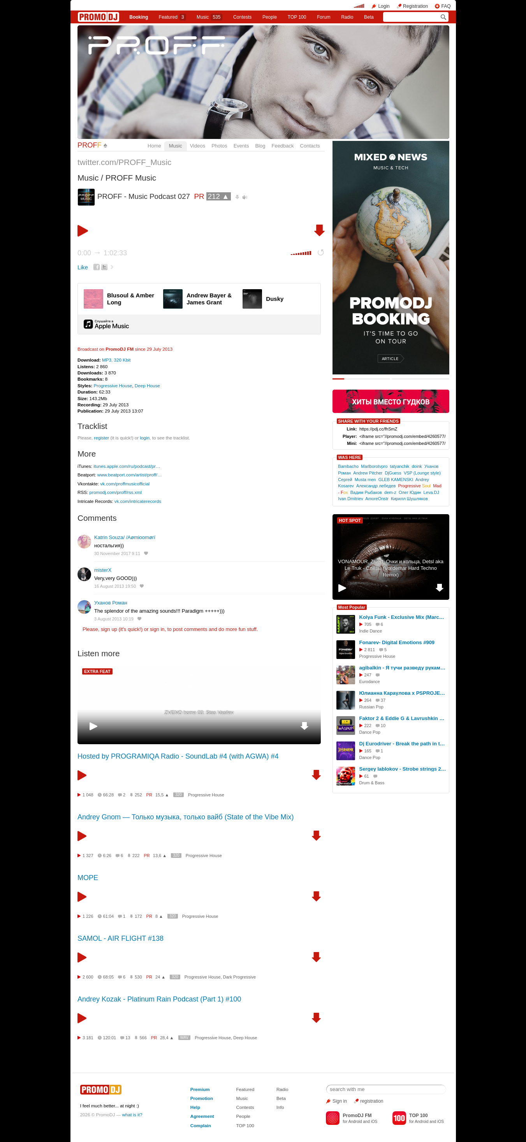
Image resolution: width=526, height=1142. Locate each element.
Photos (219, 146)
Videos (198, 146)
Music (209, 17)
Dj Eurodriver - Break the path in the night (403, 743)
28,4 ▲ (167, 1037)
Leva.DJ (432, 492)
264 (367, 700)
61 (366, 776)
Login (383, 6)
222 (135, 855)
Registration (415, 6)
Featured (172, 17)
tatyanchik (400, 466)
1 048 (88, 794)
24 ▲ (160, 977)
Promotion (201, 1098)
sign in (157, 629)
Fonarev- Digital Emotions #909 (397, 642)
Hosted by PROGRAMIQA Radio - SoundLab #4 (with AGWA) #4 (178, 756)
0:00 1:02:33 (102, 253)
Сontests (242, 17)
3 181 (88, 1037)
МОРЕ (87, 878)
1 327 (88, 855)
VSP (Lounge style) (422, 473)
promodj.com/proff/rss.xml (116, 492)
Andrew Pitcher (367, 473)
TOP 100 (297, 17)
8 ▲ (159, 916)
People (269, 17)
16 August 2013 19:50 (115, 586)
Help (195, 1107)
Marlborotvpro (374, 466)
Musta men (365, 479)
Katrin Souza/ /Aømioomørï (124, 537)
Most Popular (352, 607)
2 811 (369, 649)
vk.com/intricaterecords (137, 501)
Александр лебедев (376, 485)
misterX (102, 570)
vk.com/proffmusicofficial (125, 483)
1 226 (88, 916)
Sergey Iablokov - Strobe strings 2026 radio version (403, 768)
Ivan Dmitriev (350, 498)
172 (138, 916)
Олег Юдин (410, 492)
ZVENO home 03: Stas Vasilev (199, 713)
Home (154, 146)
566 (142, 1037)
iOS (374, 1121)
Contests (245, 1107)
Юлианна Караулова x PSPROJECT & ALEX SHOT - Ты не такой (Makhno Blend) (403, 693)
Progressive (414, 485)
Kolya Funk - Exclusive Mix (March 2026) (403, 617)
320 (178, 794)
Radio (347, 17)
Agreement (202, 1116)
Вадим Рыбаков (366, 492)
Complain (200, 1125)
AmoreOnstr (377, 498)
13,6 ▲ (160, 855)
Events (241, 146)
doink (417, 466)
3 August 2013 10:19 (114, 619)
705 (367, 624)
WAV (184, 1037)
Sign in (339, 1101)
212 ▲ (218, 196)
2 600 (88, 977)
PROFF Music (131, 177)
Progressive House (113, 385)
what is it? (132, 1114)
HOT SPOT (350, 520)
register (101, 437)
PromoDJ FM (120, 348)
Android (355, 1121)
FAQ (445, 6)
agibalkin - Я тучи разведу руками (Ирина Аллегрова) (403, 667)
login (145, 437)
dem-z (390, 492)
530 (138, 977)
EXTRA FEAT (97, 671)
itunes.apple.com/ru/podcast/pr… (126, 466)
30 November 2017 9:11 (117, 553)
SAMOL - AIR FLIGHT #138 (120, 938)
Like (82, 267)
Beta (369, 17)
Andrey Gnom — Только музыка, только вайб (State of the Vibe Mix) (185, 817)
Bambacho (348, 466)
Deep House (147, 385)
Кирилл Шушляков (409, 498)
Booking (138, 17)
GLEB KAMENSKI (395, 479)
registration (371, 1101)
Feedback (282, 146)
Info (280, 1107)
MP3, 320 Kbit (116, 359)
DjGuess (393, 473)
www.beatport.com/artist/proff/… (129, 474)
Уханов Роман (110, 602)
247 (367, 675)
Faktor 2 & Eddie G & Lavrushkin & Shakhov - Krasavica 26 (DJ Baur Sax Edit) (403, 718)
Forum (324, 17)
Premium (200, 1089)
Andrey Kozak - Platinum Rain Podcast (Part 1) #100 (159, 999)
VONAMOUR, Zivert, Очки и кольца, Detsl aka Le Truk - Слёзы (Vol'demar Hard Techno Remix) (390, 568)
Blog (260, 146)
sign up (109, 629)
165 (367, 750)
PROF (89, 145)
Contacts (310, 146)
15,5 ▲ (162, 794)
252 (138, 794)
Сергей (345, 479)
